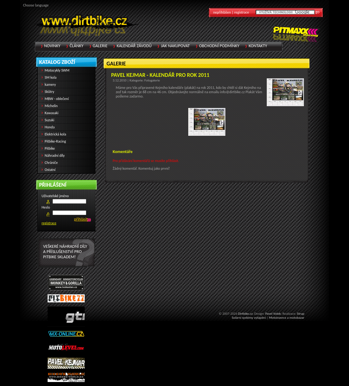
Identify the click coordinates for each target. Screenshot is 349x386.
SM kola (51, 77)
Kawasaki (52, 113)
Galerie (100, 45)
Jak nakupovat (175, 45)
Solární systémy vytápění (249, 318)
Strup (300, 314)
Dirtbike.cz (245, 314)
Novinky (52, 45)
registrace (49, 223)
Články (76, 45)
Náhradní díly (55, 155)
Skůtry (49, 91)
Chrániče (51, 162)
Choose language (36, 5)
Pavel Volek (273, 314)
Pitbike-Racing (55, 141)
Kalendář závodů (134, 45)
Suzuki (49, 120)
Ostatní (50, 170)
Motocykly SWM (57, 70)
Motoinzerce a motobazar (286, 318)
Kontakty (258, 45)
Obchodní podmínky (219, 45)
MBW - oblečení (57, 99)
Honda (50, 127)
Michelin (51, 106)
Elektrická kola (55, 134)
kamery (50, 84)
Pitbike (50, 148)
